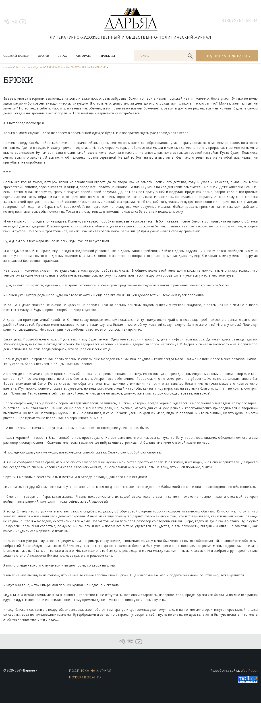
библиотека (24, 67)
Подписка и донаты (226, 56)
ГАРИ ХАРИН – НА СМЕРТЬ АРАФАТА (70, 67)
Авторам (83, 56)
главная (8, 67)
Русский (39, 67)
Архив (43, 56)
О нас (62, 56)
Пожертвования (85, 677)
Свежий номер (16, 56)
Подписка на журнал (90, 670)
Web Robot (249, 670)
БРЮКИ (101, 67)
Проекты (107, 56)
